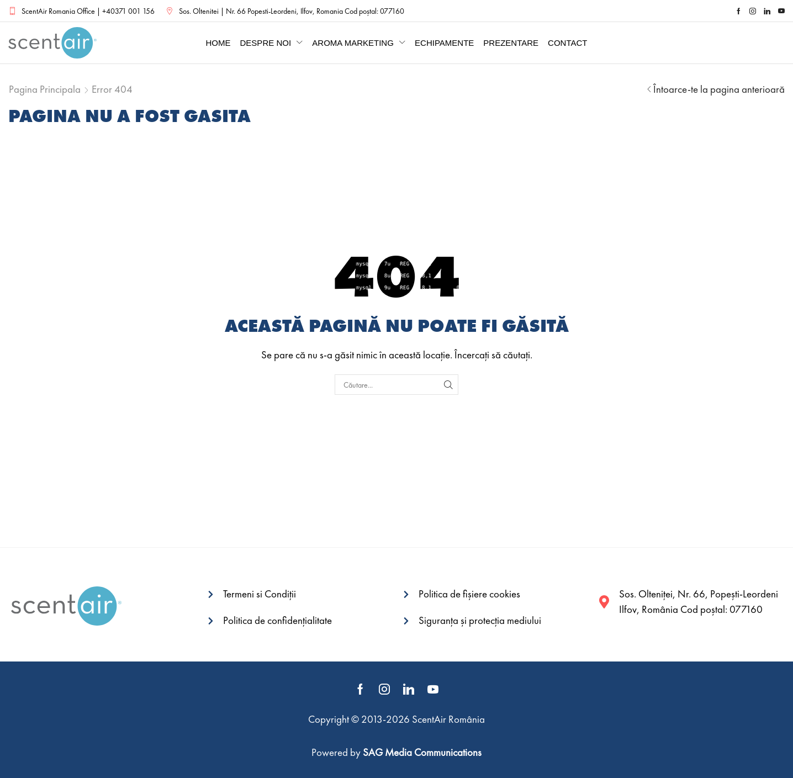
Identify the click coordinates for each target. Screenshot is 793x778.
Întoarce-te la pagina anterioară (719, 89)
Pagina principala (45, 89)
